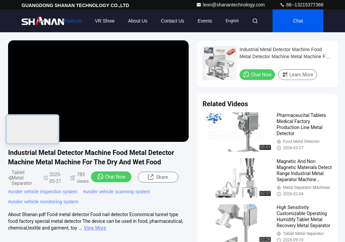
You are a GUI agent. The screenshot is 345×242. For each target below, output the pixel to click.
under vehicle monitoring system (45, 201)
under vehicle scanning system (118, 191)
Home (43, 21)
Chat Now (111, 176)
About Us (138, 21)
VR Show (105, 21)
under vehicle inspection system (44, 191)
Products (72, 21)
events (205, 21)
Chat (298, 21)
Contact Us (172, 21)
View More (95, 228)
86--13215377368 (301, 4)
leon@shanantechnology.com (231, 4)
